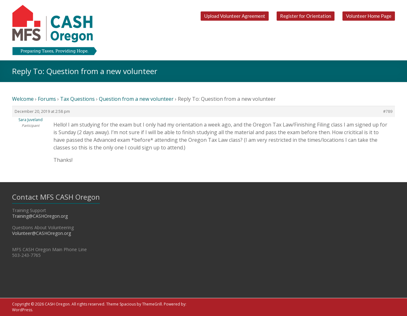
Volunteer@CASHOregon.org (41, 233)
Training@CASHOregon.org (40, 216)
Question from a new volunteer (136, 98)
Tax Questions (77, 98)
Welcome (23, 98)
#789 (387, 111)
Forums (47, 98)
